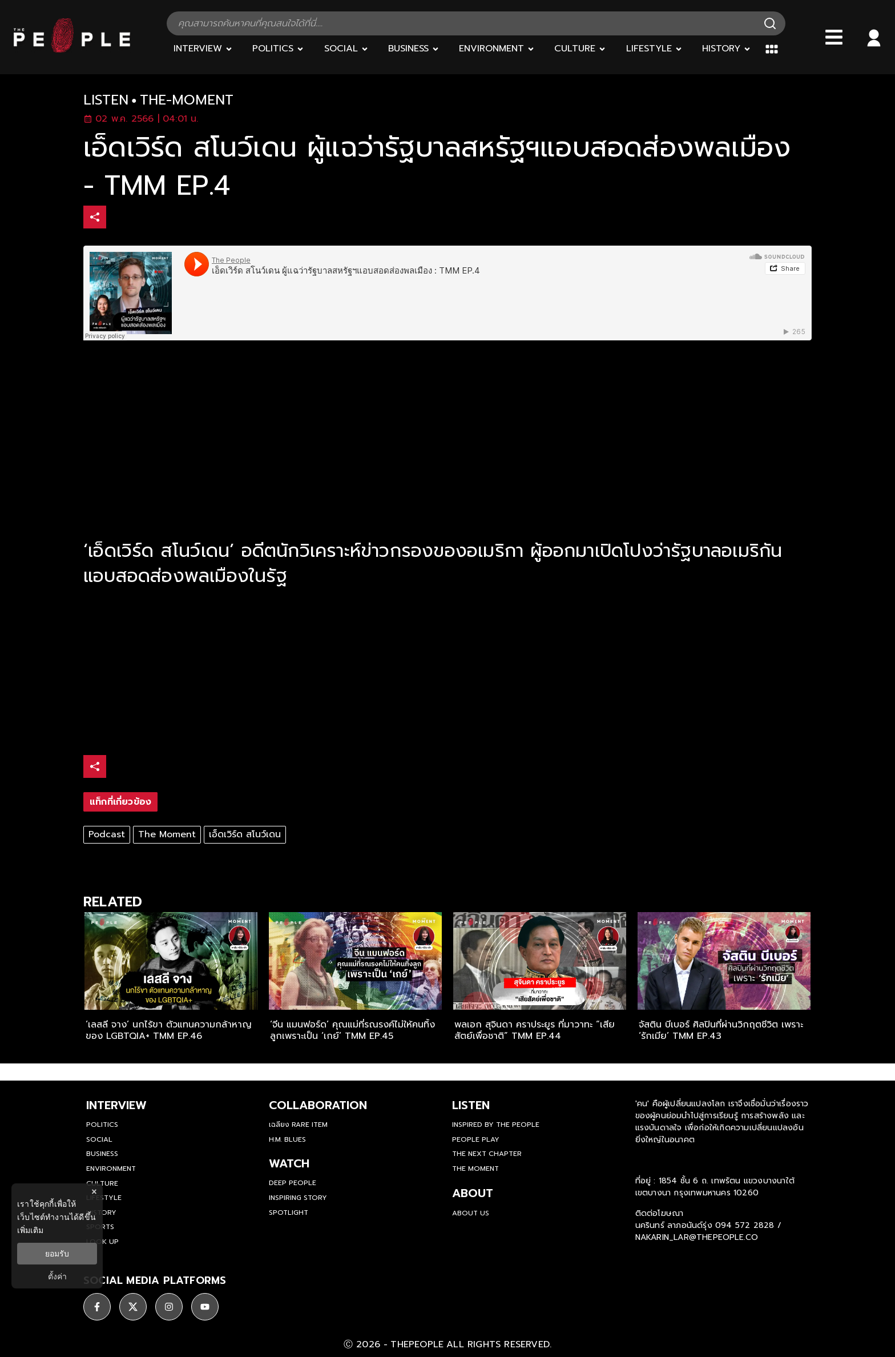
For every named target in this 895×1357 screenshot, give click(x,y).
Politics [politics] (102, 1124)
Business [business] (102, 1154)
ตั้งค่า (57, 1276)
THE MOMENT (475, 1168)
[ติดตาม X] (133, 1306)
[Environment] (497, 49)
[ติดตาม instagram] (169, 1306)
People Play (475, 1139)
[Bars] (834, 37)
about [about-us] (472, 1193)
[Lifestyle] (654, 49)
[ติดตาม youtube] (205, 1306)
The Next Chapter (487, 1154)
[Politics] (278, 49)
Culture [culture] (102, 1183)
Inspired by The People (495, 1124)
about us (470, 1213)
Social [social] (99, 1139)
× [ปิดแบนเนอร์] (93, 1192)
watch (289, 1163)
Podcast (106, 834)
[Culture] (580, 49)
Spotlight (288, 1212)
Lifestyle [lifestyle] (104, 1198)
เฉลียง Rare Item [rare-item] (298, 1124)
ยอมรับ (57, 1253)
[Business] (414, 49)
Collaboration (318, 1105)
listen (105, 100)
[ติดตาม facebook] (97, 1306)
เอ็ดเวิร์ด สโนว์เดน (245, 834)
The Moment (167, 834)
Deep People (292, 1183)
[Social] (346, 49)
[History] (726, 49)
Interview (116, 1105)
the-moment (186, 100)
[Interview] (203, 49)
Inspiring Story (298, 1198)
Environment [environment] (111, 1168)
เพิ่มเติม (30, 1230)
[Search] (770, 23)
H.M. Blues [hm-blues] (287, 1139)
